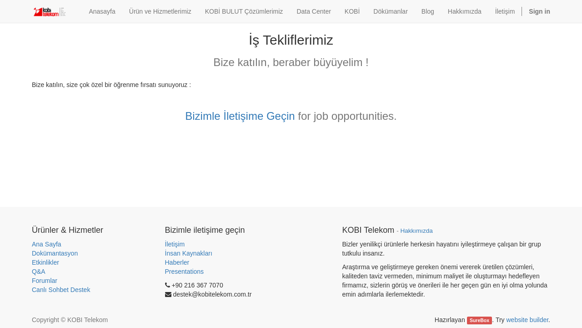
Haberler (177, 262)
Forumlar (44, 280)
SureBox (479, 320)
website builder (527, 319)
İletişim (175, 244)
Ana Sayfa (46, 244)
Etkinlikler (45, 262)
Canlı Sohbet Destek (61, 289)
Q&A (38, 271)
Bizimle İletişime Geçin (240, 116)
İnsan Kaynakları (188, 253)
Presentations (184, 271)
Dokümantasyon (55, 253)
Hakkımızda (416, 230)
